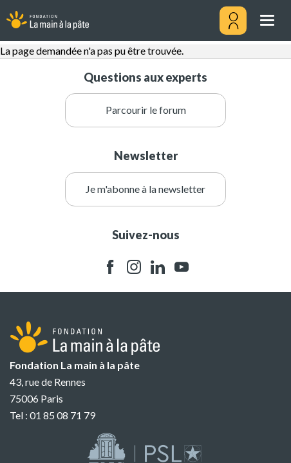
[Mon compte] (233, 20)
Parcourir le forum (146, 110)
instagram (134, 267)
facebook (110, 267)
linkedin (158, 267)
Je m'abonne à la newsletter (145, 189)
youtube (181, 267)
